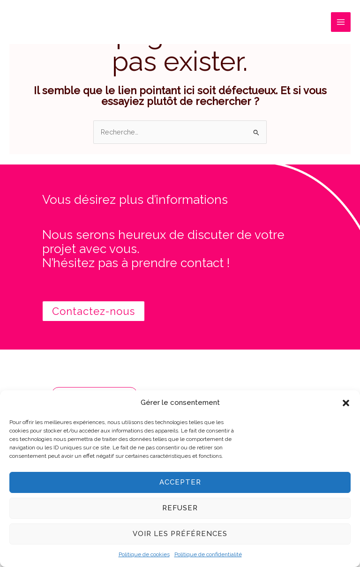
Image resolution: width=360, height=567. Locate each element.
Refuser (180, 508)
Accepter (180, 482)
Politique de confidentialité (208, 554)
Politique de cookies (144, 554)
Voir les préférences (180, 534)
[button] (346, 403)
